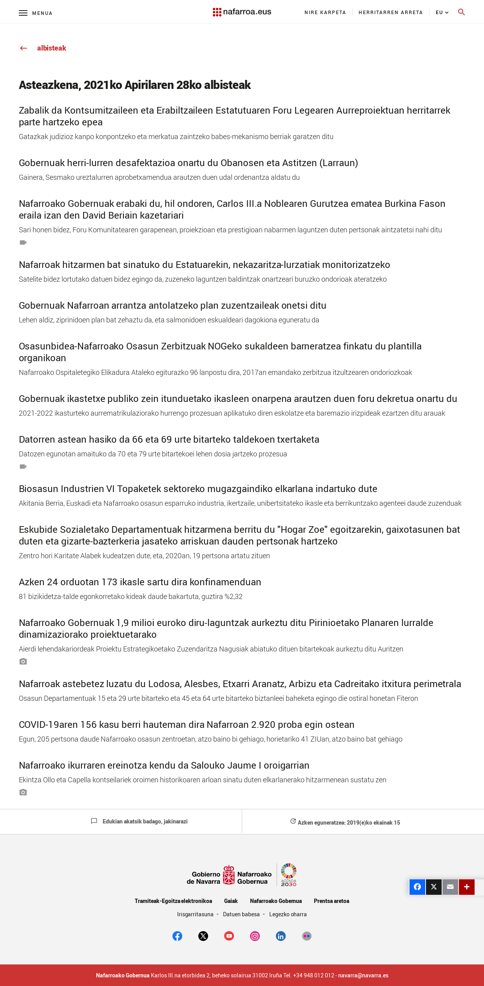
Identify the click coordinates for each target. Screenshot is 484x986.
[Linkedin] (281, 935)
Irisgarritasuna (196, 914)
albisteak (42, 47)
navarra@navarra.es (363, 975)
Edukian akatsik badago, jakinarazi (139, 821)
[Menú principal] (36, 13)
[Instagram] (255, 935)
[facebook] (177, 935)
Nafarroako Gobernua (276, 901)
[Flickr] (307, 935)
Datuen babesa (242, 914)
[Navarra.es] (241, 8)
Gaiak (231, 901)
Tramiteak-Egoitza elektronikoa (173, 901)
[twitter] (203, 935)
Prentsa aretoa (331, 901)
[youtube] (229, 935)
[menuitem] (326, 12)
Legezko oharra (288, 914)
